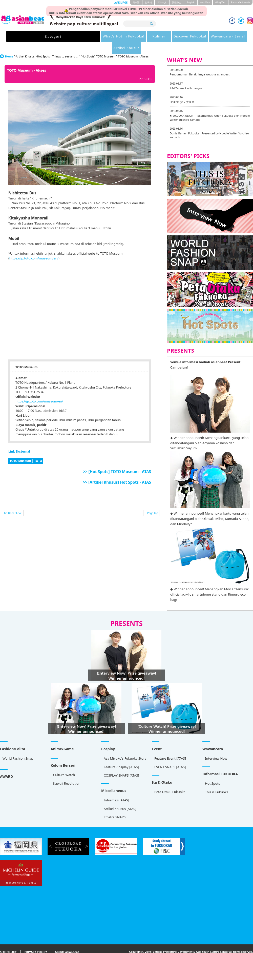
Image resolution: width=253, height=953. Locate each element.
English (191, 2)
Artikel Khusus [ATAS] (120, 797)
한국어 (148, 2)
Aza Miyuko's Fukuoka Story (125, 746)
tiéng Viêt (220, 2)
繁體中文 (176, 2)
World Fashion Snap (18, 746)
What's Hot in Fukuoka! (68, 36)
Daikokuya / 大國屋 (182, 90)
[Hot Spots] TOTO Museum (98, 45)
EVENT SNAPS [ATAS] (170, 755)
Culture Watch (64, 763)
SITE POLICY (8, 940)
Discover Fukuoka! (139, 36)
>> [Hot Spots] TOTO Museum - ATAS (117, 459)
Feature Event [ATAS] (170, 746)
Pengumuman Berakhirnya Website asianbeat (199, 63)
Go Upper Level (13, 501)
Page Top (152, 501)
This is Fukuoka (216, 780)
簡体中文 (161, 2)
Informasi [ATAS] (116, 788)
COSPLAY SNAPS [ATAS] (121, 763)
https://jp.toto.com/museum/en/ (33, 246)
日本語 (136, 2)
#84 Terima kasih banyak (186, 76)
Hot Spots (212, 771)
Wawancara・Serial (181, 36)
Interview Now (216, 746)
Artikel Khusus (219, 36)
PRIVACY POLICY (36, 940)
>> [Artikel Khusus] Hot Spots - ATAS (117, 470)
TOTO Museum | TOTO (26, 449)
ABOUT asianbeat (67, 940)
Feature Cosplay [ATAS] (121, 755)
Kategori (30, 36)
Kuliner (106, 36)
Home (9, 45)
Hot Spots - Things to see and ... (57, 45)
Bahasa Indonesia (240, 2)
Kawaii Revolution (66, 771)
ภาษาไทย (205, 2)
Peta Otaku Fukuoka (169, 780)
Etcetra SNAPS (114, 805)
